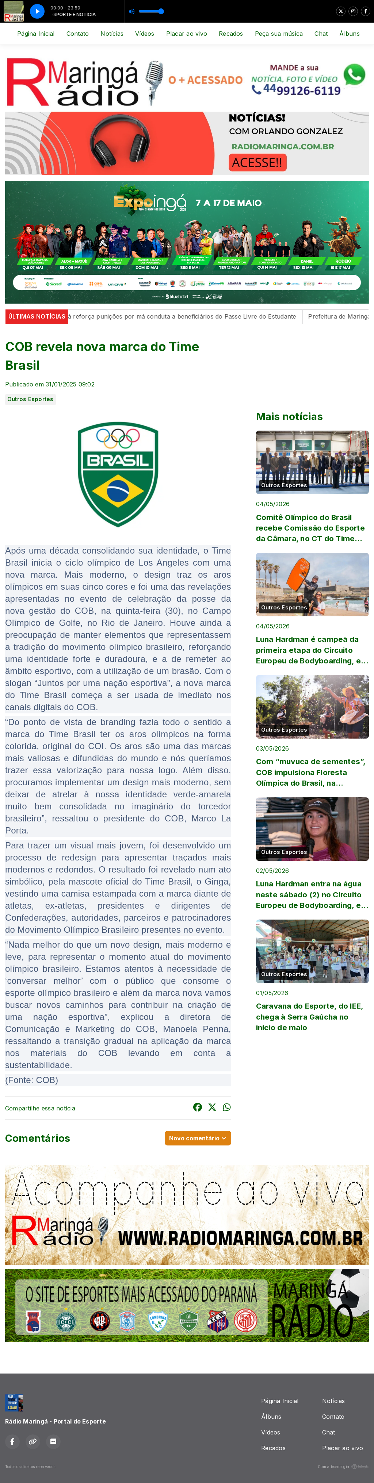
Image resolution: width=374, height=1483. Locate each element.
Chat (321, 33)
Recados (231, 33)
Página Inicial (35, 33)
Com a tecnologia (343, 1466)
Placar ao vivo (186, 33)
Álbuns (349, 33)
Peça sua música (279, 33)
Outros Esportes (30, 399)
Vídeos (144, 33)
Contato (77, 33)
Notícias (111, 33)
